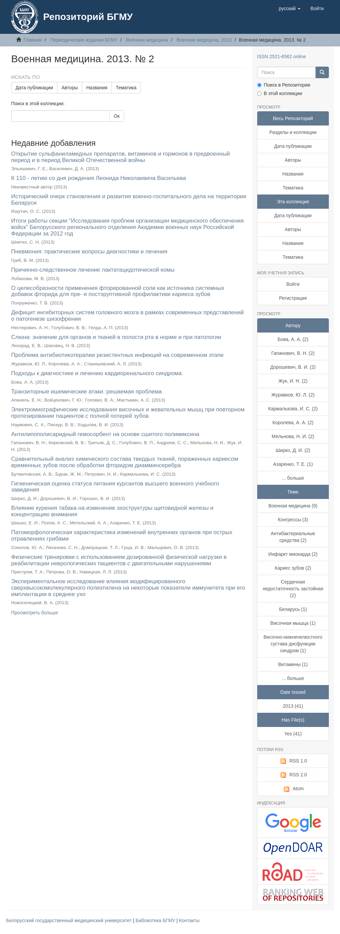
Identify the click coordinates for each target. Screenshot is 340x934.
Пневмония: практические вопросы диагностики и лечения (89, 251)
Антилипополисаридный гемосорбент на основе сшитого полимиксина (105, 434)
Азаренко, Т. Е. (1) (293, 464)
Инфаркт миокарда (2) (292, 554)
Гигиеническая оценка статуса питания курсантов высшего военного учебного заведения (115, 486)
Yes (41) (293, 733)
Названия (96, 87)
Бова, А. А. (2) (292, 339)
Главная (33, 40)
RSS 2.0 (293, 775)
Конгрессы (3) (293, 519)
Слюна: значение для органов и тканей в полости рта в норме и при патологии (116, 337)
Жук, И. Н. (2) (293, 381)
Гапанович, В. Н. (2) (293, 353)
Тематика (126, 87)
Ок (117, 116)
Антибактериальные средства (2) (293, 537)
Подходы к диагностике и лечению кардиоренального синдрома (96, 373)
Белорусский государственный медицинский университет (69, 920)
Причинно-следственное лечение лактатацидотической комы (92, 270)
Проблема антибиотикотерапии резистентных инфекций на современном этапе (117, 355)
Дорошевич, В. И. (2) (293, 367)
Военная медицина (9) (292, 505)
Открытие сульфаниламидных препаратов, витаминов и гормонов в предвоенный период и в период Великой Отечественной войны (120, 157)
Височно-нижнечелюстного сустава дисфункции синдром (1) (293, 643)
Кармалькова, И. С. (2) (293, 408)
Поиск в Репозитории (283, 85)
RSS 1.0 (293, 761)
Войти (292, 284)
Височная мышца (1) (293, 623)
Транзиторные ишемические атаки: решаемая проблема (86, 391)
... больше (293, 478)
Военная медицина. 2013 (204, 40)
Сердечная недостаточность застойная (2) (293, 588)
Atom (293, 789)
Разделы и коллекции (293, 132)
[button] (290, 8)
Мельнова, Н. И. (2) (293, 436)
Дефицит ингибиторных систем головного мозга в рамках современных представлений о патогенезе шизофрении (127, 315)
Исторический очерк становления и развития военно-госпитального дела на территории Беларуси (128, 199)
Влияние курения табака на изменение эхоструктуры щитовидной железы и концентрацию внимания (112, 511)
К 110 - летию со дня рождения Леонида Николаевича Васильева (98, 178)
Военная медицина (147, 40)
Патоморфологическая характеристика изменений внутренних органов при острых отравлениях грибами (121, 535)
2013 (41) (293, 706)
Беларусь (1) (293, 609)
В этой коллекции (279, 93)
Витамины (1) (293, 664)
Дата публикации (34, 87)
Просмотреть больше (34, 612)
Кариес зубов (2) (293, 568)
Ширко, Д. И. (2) (293, 450)
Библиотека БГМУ (156, 920)
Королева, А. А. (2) (292, 422)
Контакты (189, 920)
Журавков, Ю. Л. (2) (293, 394)
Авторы (70, 87)
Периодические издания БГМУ (84, 40)
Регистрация (293, 298)
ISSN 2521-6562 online (281, 56)
